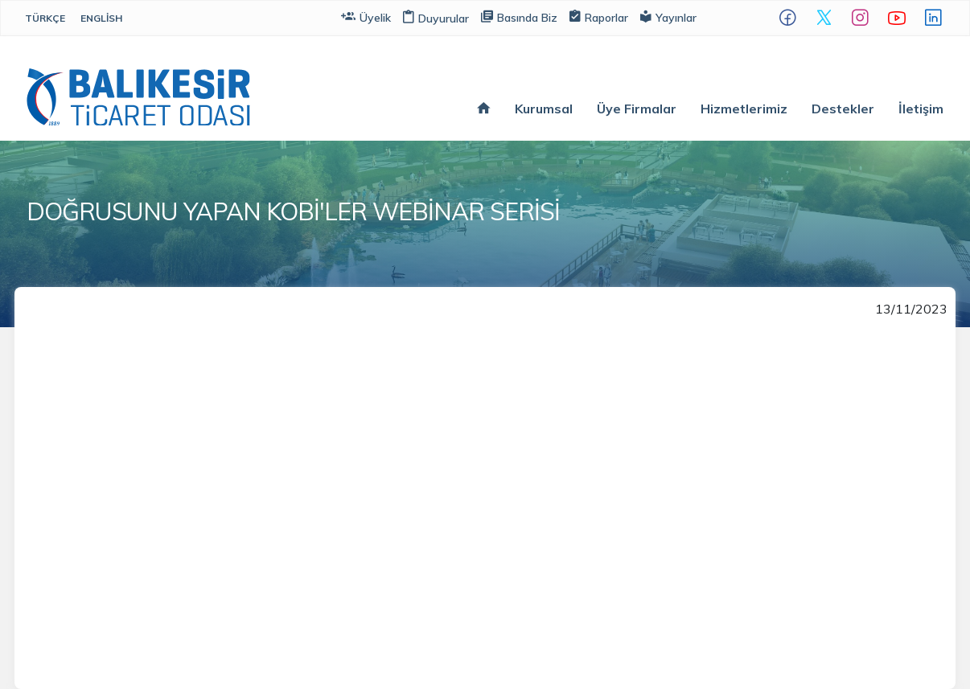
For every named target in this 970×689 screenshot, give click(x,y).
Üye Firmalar (636, 108)
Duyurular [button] (436, 18)
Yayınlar (668, 16)
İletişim (920, 108)
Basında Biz (519, 16)
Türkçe (45, 18)
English (101, 18)
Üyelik (366, 16)
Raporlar (598, 16)
